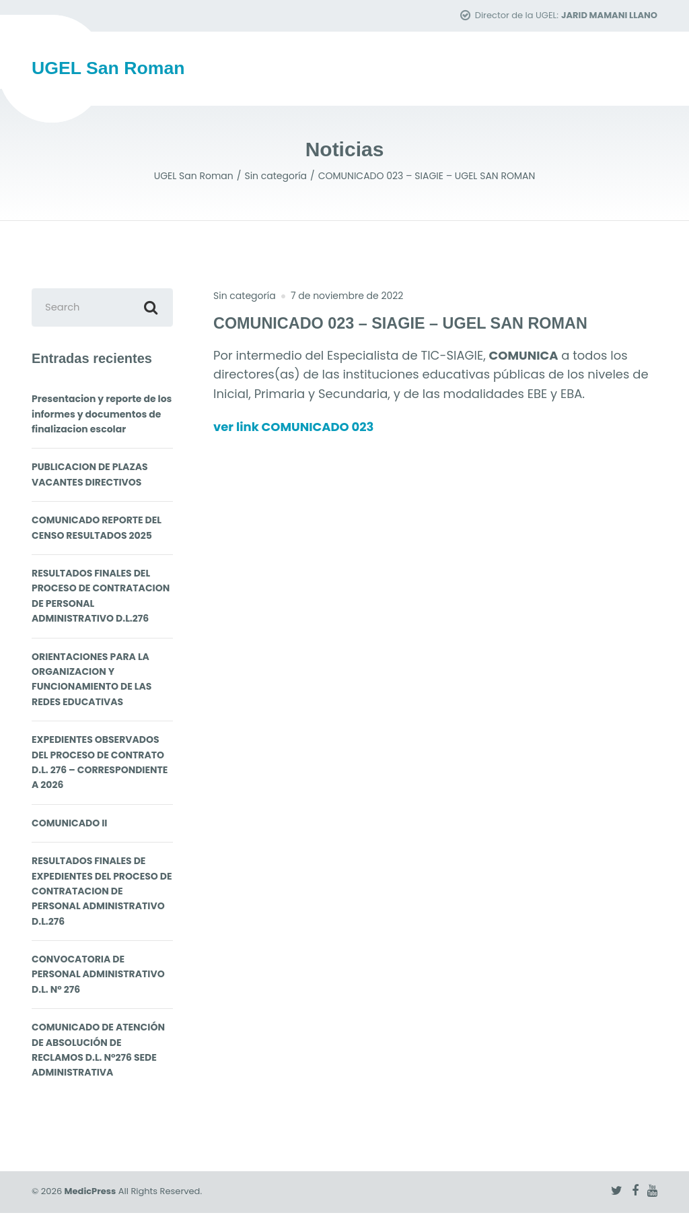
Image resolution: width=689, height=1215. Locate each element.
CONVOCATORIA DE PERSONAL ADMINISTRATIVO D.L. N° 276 (98, 977)
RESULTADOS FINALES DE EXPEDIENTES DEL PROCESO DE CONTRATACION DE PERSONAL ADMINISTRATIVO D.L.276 (102, 894)
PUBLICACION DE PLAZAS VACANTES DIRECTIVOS (90, 477)
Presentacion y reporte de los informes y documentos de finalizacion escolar (102, 416)
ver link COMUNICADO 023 (304, 427)
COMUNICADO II (69, 825)
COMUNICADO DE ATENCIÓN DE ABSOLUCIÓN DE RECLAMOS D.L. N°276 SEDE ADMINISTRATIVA (98, 1052)
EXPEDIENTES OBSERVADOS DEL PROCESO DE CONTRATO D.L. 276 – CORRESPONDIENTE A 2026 (100, 764)
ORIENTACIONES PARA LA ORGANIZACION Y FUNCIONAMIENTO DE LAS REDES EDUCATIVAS (91, 681)
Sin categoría (244, 296)
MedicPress (90, 1193)
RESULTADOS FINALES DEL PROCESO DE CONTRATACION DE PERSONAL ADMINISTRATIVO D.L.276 (101, 598)
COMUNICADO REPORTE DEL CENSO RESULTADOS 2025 (96, 530)
